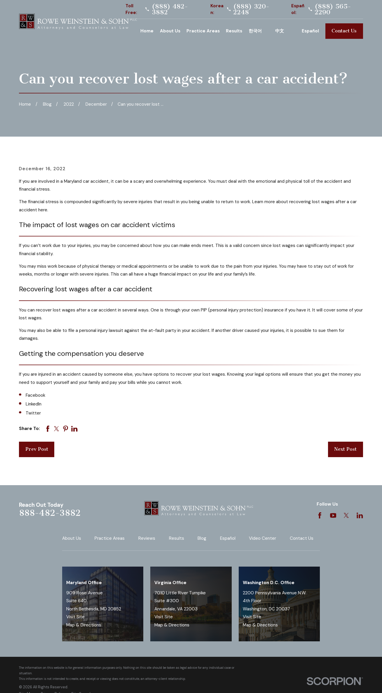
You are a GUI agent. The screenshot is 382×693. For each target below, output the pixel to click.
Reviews (146, 538)
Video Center (262, 538)
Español (228, 538)
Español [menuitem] (310, 31)
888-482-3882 (50, 513)
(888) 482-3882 (170, 9)
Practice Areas (110, 538)
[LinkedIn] (360, 515)
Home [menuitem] (147, 31)
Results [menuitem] (234, 31)
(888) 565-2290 (333, 9)
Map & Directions (83, 625)
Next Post (345, 449)
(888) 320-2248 (251, 9)
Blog (202, 538)
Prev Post (36, 449)
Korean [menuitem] (259, 31)
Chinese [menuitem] (285, 31)
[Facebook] (320, 515)
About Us (71, 538)
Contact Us (344, 31)
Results (176, 538)
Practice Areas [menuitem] (203, 31)
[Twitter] (346, 515)
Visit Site (75, 617)
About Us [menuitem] (170, 31)
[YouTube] (333, 515)
